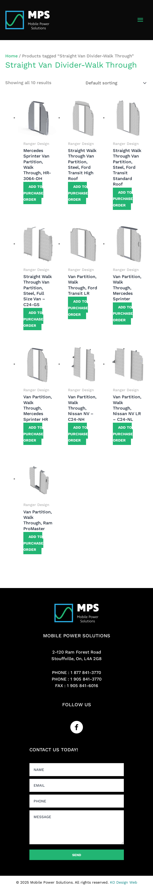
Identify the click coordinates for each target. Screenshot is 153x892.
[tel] (76, 801)
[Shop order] (115, 83)
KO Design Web (123, 882)
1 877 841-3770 (86, 672)
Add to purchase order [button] (33, 193)
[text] (76, 769)
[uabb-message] (76, 827)
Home (11, 55)
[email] (76, 785)
